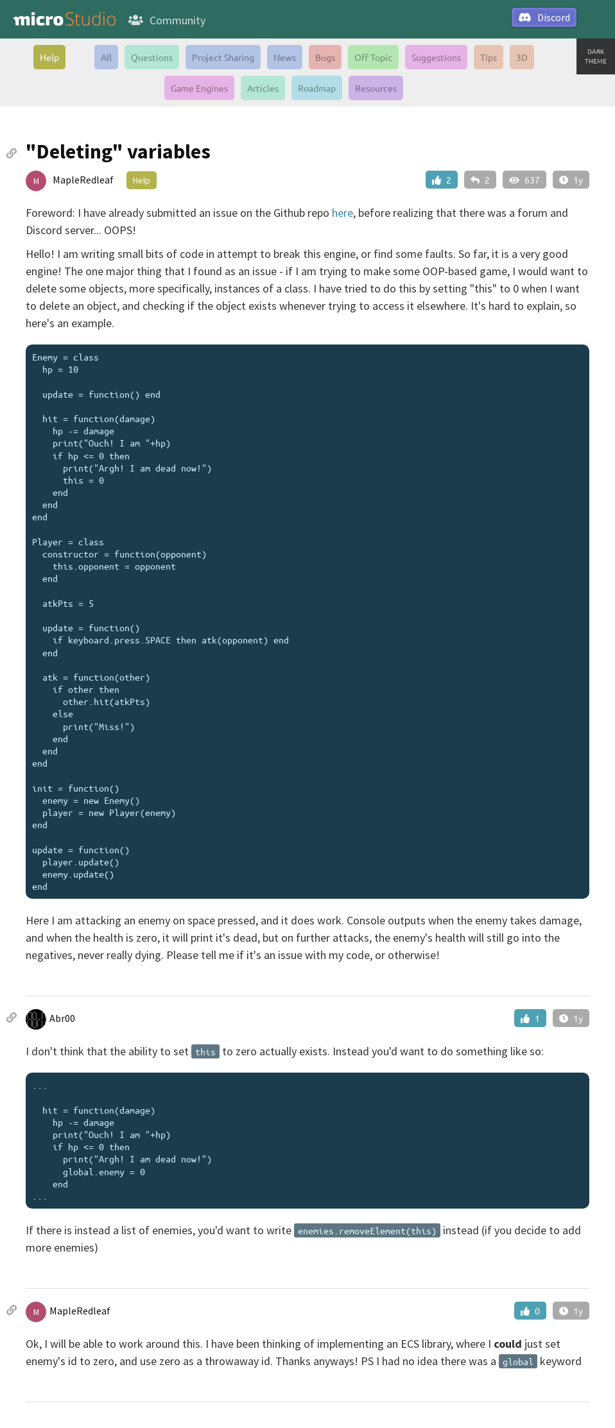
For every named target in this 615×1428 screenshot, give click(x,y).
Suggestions (436, 57)
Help (49, 57)
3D (522, 57)
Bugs (325, 57)
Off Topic (373, 57)
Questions (152, 57)
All (106, 57)
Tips (488, 57)
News (284, 57)
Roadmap (317, 88)
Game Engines (199, 88)
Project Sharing (223, 57)
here (342, 212)
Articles (263, 88)
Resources (376, 88)
